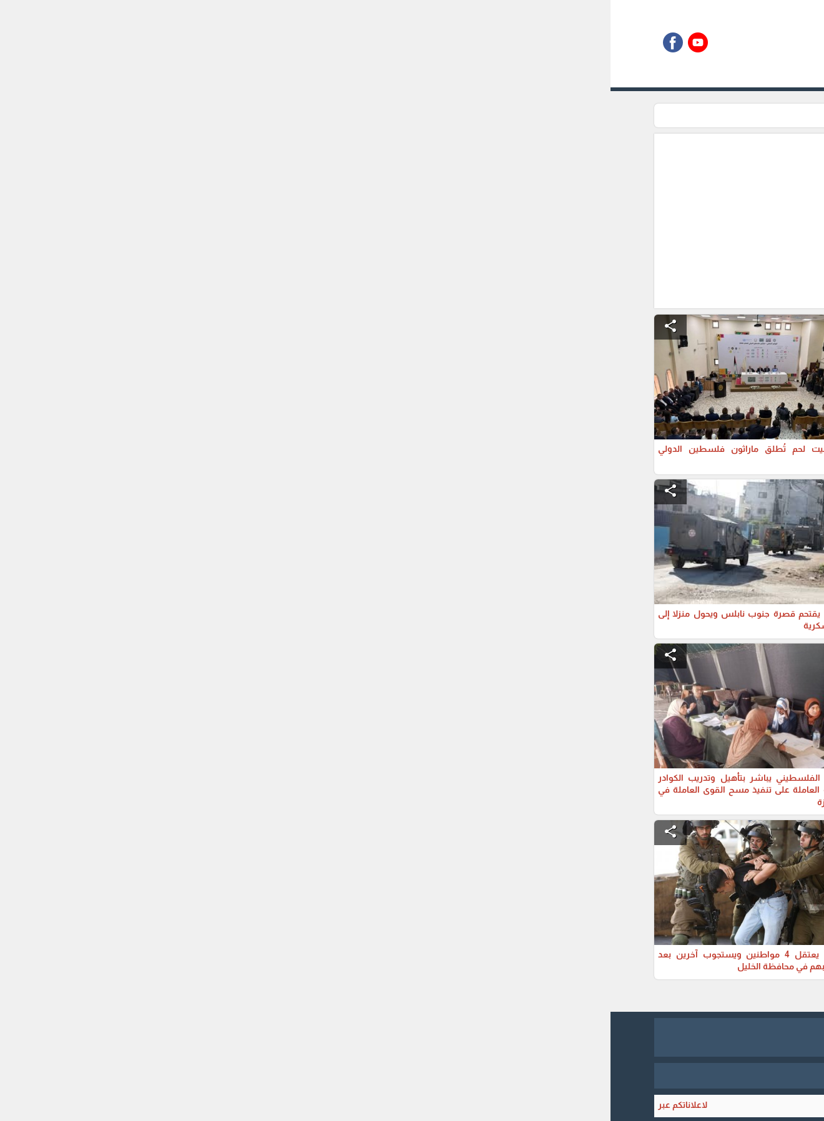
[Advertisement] (348, 221)
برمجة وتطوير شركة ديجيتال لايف (412, 1075)
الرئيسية (629, 115)
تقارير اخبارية (578, 115)
